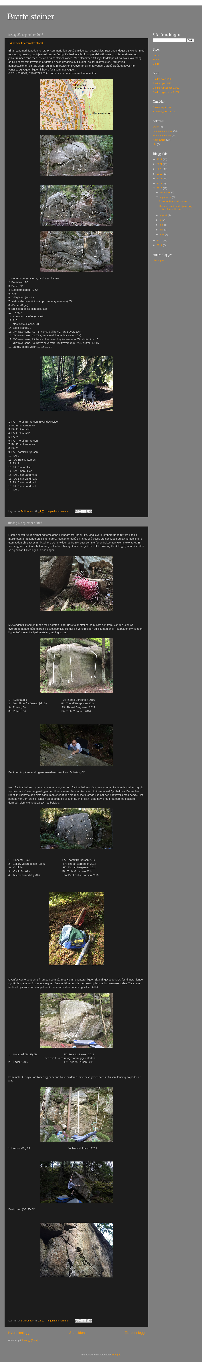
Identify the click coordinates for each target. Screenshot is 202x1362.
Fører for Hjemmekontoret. (26, 43)
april (162, 234)
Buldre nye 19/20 (162, 79)
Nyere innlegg (18, 1333)
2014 (160, 245)
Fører (156, 55)
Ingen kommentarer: (58, 511)
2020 (160, 169)
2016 (160, 188)
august (164, 215)
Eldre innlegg (135, 1333)
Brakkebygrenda (162, 107)
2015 (160, 240)
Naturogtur (159, 260)
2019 (160, 173)
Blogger (116, 1354)
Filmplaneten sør (162, 135)
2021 (160, 164)
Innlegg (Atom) (30, 1340)
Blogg (156, 63)
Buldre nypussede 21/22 (166, 92)
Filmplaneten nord (163, 131)
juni (162, 224)
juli (161, 220)
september (166, 197)
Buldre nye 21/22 (162, 83)
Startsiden (77, 1333)
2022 (160, 159)
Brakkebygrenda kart (164, 111)
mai (162, 229)
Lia (154, 144)
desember (165, 192)
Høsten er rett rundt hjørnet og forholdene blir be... (175, 207)
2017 (160, 183)
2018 (160, 178)
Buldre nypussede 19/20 (166, 87)
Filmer (156, 59)
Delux (156, 126)
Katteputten (159, 139)
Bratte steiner (30, 16)
